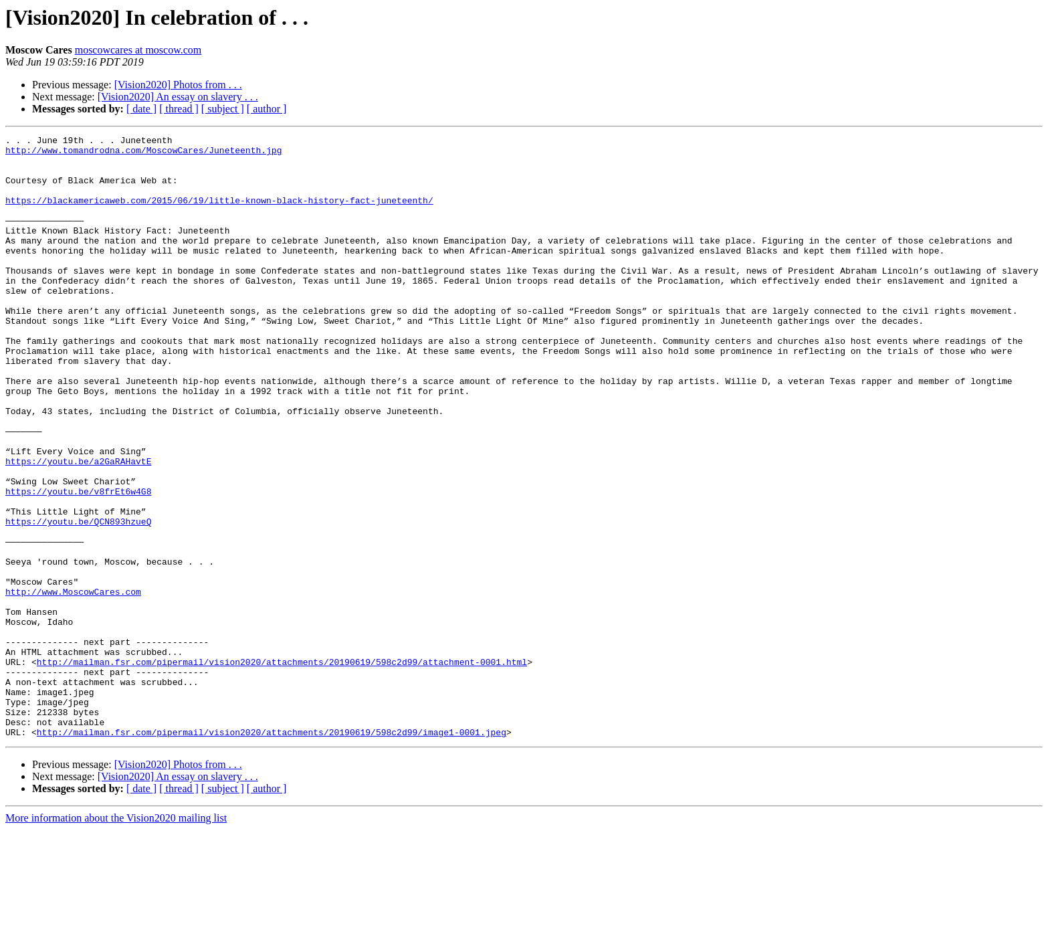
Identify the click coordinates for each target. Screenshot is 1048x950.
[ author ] (267, 108)
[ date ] (141, 108)
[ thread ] (179, 108)
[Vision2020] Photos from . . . (178, 84)
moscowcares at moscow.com (138, 50)
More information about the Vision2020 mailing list (116, 938)
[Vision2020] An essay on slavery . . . (178, 96)
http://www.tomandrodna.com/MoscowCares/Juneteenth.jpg (143, 154)
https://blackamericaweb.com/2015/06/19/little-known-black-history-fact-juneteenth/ (219, 214)
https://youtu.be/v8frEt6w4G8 (78, 563)
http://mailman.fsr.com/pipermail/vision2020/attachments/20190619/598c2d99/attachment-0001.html (282, 768)
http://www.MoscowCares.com (73, 684)
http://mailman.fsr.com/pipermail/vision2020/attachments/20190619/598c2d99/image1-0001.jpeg (271, 852)
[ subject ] (222, 108)
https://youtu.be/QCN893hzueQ (78, 599)
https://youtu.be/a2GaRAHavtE (78, 527)
